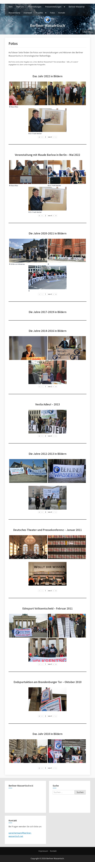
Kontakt (61, 12)
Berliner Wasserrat (76, 6)
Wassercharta (14, 12)
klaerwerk (28, 12)
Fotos (52, 12)
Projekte (39, 12)
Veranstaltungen (34, 6)
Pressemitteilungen (53, 6)
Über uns (20, 6)
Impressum (43, 851)
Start (10, 6)
